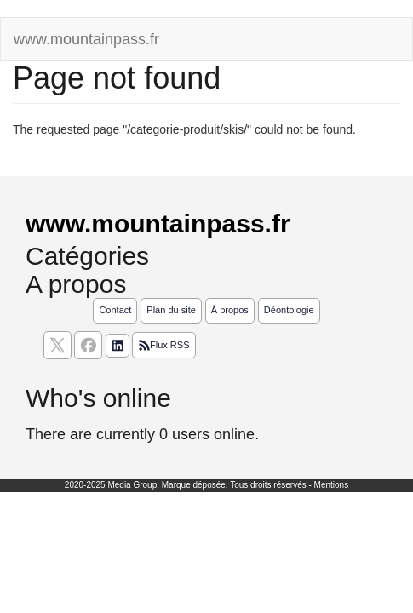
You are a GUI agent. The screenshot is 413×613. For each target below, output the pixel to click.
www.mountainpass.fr (86, 39)
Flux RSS (163, 346)
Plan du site (170, 310)
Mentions (331, 485)
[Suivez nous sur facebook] (88, 345)
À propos (230, 310)
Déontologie (289, 310)
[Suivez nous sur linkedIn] (117, 346)
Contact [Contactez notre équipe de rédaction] (115, 310)
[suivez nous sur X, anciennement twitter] (57, 345)
